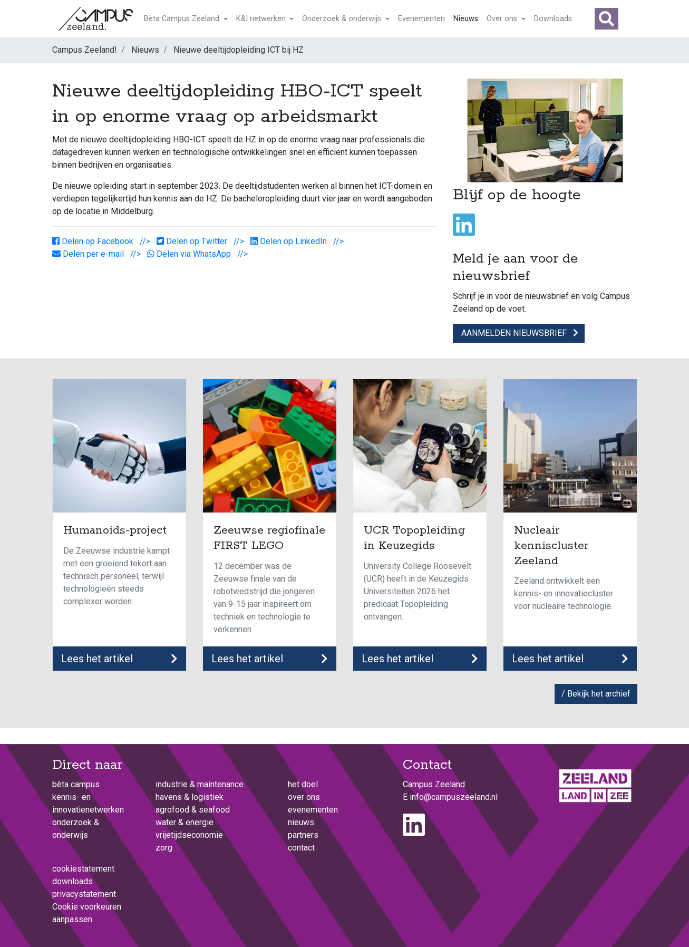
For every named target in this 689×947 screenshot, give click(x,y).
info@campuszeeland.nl (454, 797)
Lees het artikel (119, 658)
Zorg (164, 848)
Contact (301, 848)
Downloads (553, 18)
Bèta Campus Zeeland (182, 18)
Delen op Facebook (93, 241)
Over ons (503, 18)
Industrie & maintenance (200, 784)
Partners (303, 835)
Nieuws (465, 18)
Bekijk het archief (598, 694)
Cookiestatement (83, 869)
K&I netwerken (262, 18)
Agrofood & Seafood (193, 810)
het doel (303, 784)
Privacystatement (84, 894)
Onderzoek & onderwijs (342, 18)
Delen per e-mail (89, 254)
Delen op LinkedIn (289, 241)
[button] (606, 19)
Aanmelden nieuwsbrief (518, 333)
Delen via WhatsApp (190, 254)
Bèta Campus (76, 784)
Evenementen (421, 18)
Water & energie (185, 822)
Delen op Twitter (193, 241)
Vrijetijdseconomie (189, 835)
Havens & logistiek (190, 797)
